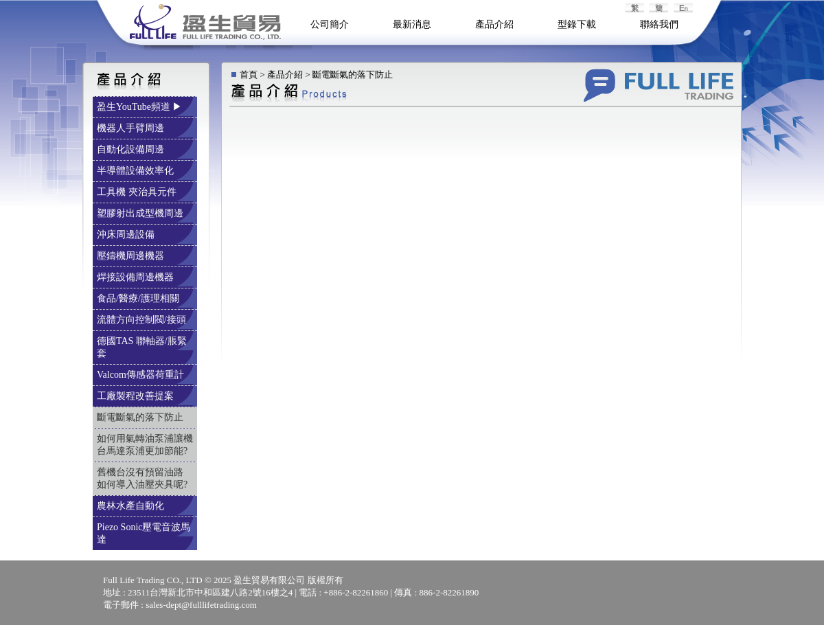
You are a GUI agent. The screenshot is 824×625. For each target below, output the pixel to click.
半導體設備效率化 (136, 171)
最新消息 (412, 24)
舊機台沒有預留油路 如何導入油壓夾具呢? (143, 478)
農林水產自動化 (132, 506)
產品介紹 (494, 24)
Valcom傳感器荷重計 (141, 375)
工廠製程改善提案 (136, 396)
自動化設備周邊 (132, 149)
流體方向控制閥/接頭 (142, 320)
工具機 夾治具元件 (138, 192)
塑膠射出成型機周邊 (141, 213)
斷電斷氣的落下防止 (141, 417)
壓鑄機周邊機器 (132, 256)
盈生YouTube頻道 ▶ (141, 107)
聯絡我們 (659, 24)
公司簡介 (329, 24)
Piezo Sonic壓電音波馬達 (144, 533)
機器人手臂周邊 (132, 128)
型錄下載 (577, 24)
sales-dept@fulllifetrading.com (201, 605)
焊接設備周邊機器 (136, 277)
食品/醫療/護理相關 (139, 298)
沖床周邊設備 (127, 234)
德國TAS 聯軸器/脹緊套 (142, 347)
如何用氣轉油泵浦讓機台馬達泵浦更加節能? (145, 444)
